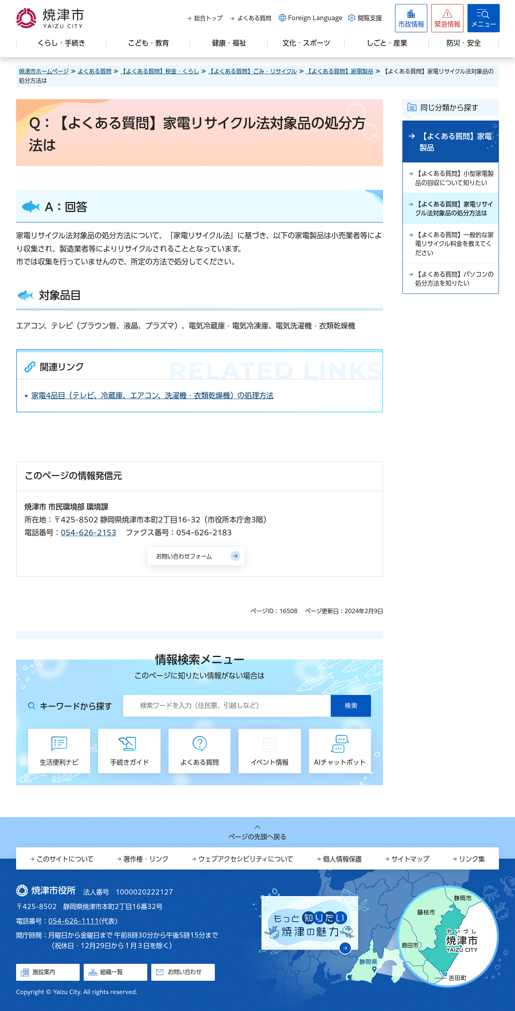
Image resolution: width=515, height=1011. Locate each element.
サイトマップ (410, 859)
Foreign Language (315, 18)
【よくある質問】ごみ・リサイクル (252, 71)
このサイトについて (65, 859)
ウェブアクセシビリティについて (245, 859)
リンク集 (472, 859)
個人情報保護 (342, 859)
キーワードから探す (76, 706)
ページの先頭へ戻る (257, 837)
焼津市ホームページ (44, 71)
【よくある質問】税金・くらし (159, 71)
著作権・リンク (146, 859)
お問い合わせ (185, 972)
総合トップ (208, 18)
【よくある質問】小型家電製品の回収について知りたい (453, 184)
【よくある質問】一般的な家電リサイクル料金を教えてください (453, 267)
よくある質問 (254, 18)
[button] (447, 18)
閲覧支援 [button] (370, 18)
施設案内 (44, 972)
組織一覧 (111, 972)
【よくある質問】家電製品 (339, 71)
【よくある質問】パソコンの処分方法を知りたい (453, 303)
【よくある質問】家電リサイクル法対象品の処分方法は (453, 225)
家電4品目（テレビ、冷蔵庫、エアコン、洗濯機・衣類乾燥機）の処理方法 (152, 395)
